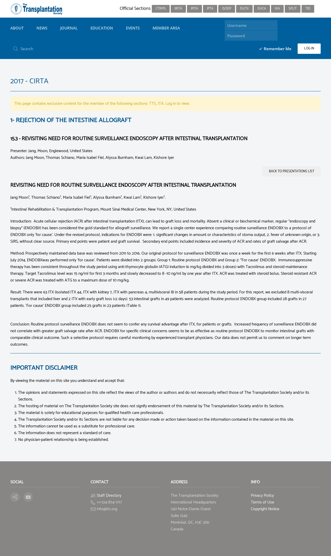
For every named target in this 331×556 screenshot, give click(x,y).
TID (307, 8)
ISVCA (262, 8)
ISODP (226, 8)
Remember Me (275, 48)
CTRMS (161, 8)
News (41, 28)
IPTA (210, 8)
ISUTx (244, 8)
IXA (277, 8)
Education (102, 28)
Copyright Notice (265, 509)
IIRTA (178, 8)
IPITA (194, 8)
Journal (69, 28)
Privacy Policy (262, 495)
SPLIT (293, 8)
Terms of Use (262, 502)
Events (133, 28)
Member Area (166, 28)
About (17, 28)
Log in (309, 48)
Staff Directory (109, 495)
